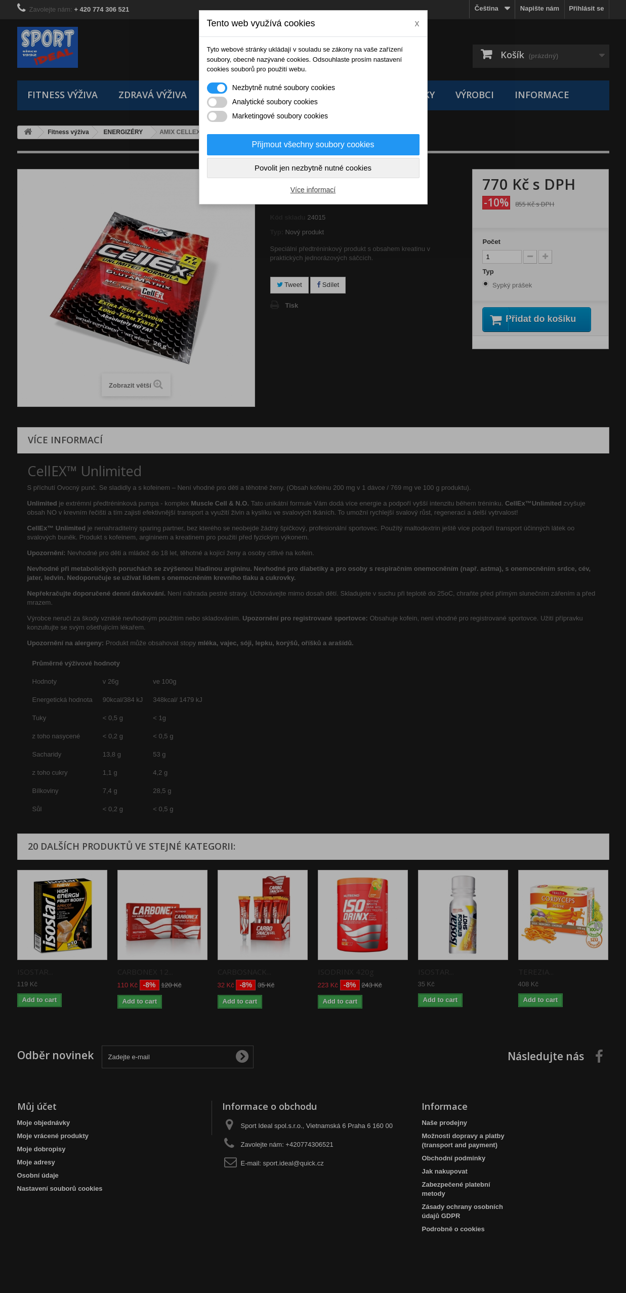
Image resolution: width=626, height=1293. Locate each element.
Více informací (313, 190)
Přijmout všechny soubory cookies (313, 144)
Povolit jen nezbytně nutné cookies (313, 167)
